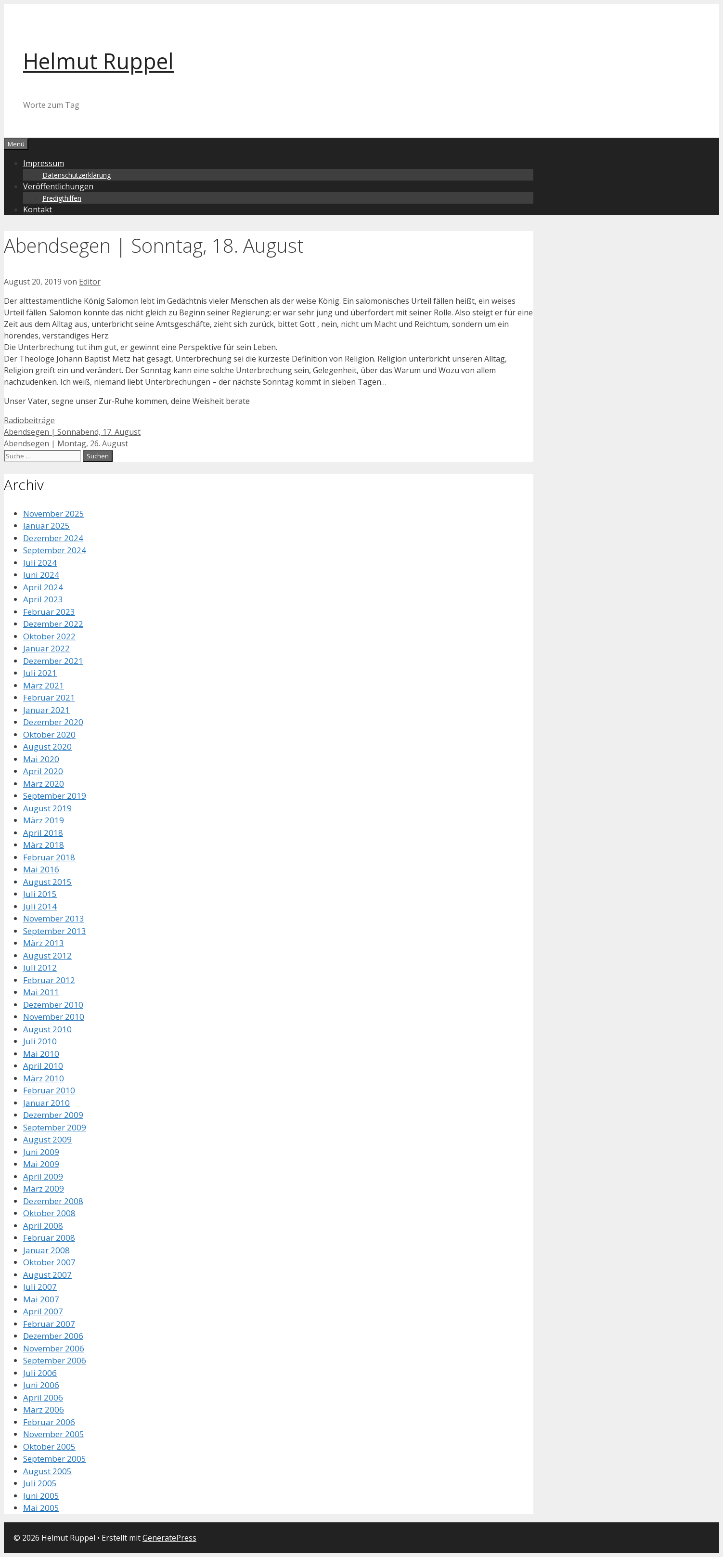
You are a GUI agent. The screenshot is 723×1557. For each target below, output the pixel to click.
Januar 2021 (46, 709)
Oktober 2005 (49, 1446)
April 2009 (43, 1176)
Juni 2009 (41, 1151)
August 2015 (47, 881)
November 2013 (53, 918)
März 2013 (43, 942)
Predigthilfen (61, 198)
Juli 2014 (40, 906)
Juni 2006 (41, 1384)
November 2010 (53, 1016)
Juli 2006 (40, 1372)
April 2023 (43, 599)
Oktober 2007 (49, 1262)
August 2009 (47, 1139)
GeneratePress (169, 1537)
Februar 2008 (49, 1237)
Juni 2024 (41, 574)
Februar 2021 (49, 697)
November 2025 (53, 513)
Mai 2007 (41, 1299)
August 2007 (47, 1274)
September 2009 (54, 1127)
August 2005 (47, 1471)
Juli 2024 (40, 562)
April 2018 (43, 832)
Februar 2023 (49, 611)
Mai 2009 (41, 1163)
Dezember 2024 (53, 538)
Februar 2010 (49, 1090)
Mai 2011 (41, 992)
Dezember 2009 (53, 1114)
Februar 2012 (49, 980)
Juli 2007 (40, 1286)
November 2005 (53, 1434)
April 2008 (43, 1225)
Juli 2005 (40, 1483)
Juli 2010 (40, 1041)
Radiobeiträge (29, 420)
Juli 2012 (40, 967)
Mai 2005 (41, 1507)
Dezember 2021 (53, 660)
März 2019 (43, 820)
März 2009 (43, 1188)
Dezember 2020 (53, 721)
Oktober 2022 (49, 636)
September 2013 (54, 930)
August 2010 (47, 1029)
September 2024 (54, 550)
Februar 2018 (49, 857)
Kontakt (37, 209)
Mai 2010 (41, 1053)
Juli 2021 (40, 672)
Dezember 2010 (53, 1004)
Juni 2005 (41, 1495)
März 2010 (43, 1078)
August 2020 (47, 746)
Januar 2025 (46, 525)
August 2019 (47, 808)
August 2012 (47, 955)
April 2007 (43, 1311)
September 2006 (54, 1360)
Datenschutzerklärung (76, 175)
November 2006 (53, 1348)
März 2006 (43, 1409)
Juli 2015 (40, 893)
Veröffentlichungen (58, 186)
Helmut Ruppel (98, 61)
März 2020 (43, 783)
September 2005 (54, 1458)
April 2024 (43, 587)
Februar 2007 (49, 1323)
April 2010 (43, 1065)
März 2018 (43, 844)
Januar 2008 (46, 1250)
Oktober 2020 (49, 734)
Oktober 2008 (49, 1213)
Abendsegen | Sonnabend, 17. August (72, 432)
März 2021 (43, 685)
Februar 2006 (49, 1421)
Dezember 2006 (53, 1335)
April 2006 (43, 1397)
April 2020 (43, 771)
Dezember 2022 (53, 623)
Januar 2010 (46, 1102)
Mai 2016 (41, 869)
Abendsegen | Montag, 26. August (66, 443)
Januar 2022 (46, 648)
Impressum (43, 163)
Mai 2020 (41, 759)
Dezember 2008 (53, 1201)
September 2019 (54, 795)
